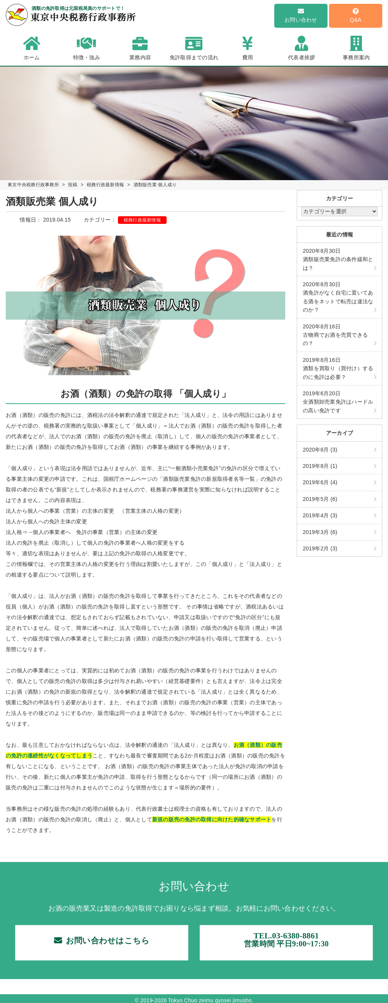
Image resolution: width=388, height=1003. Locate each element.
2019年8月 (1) (320, 466)
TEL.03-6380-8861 (286, 941)
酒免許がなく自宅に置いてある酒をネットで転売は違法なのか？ (338, 297)
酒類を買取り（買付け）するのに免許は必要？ (338, 368)
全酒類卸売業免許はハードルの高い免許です (338, 402)
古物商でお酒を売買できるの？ (335, 335)
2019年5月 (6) (320, 499)
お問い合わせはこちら (102, 942)
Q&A (355, 15)
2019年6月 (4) (320, 482)
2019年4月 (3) (320, 515)
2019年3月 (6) (320, 532)
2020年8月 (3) (320, 450)
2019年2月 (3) (320, 548)
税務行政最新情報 (142, 220)
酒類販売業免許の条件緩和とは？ (338, 259)
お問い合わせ (301, 15)
